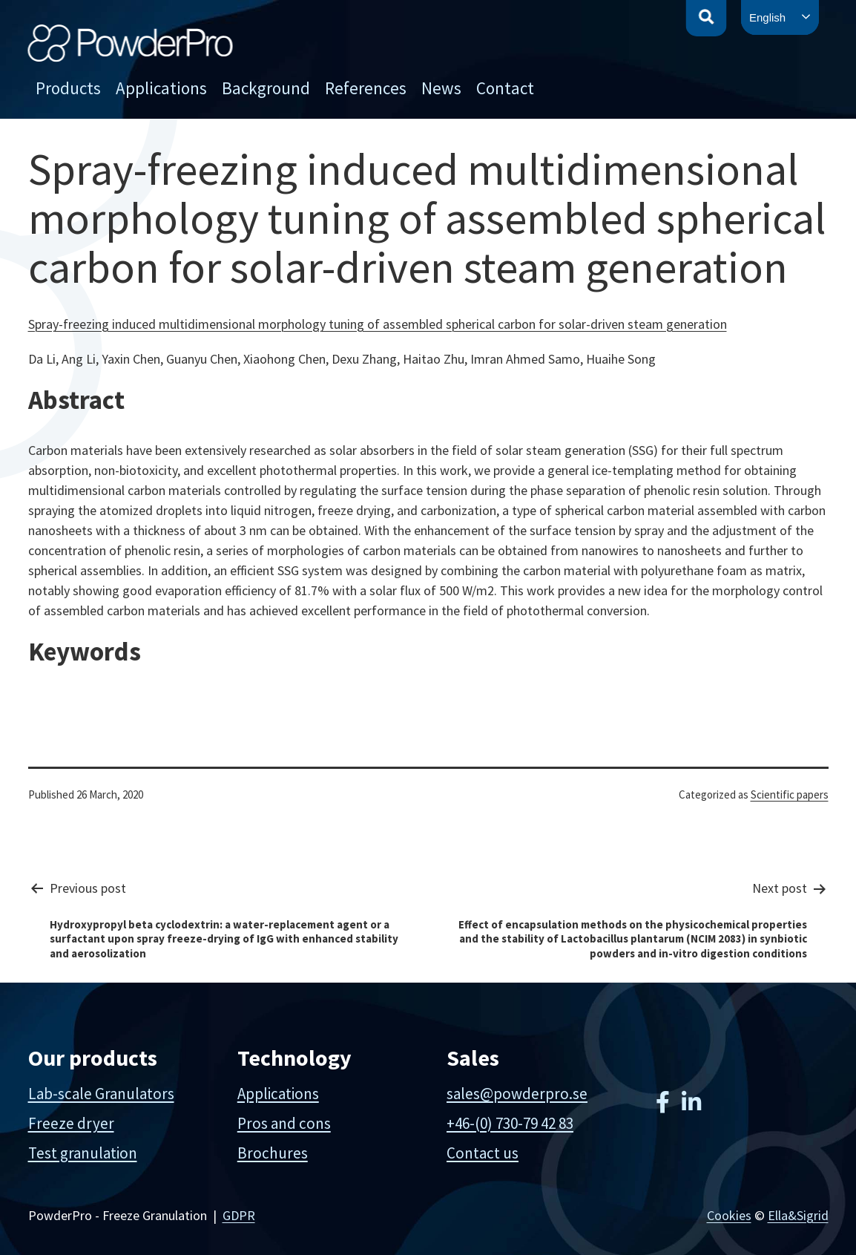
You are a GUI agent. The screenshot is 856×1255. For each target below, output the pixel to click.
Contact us (482, 1153)
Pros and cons (284, 1123)
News (441, 88)
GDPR (239, 1215)
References (365, 88)
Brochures (272, 1153)
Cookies (729, 1215)
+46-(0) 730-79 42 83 (510, 1123)
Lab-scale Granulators (101, 1094)
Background (266, 88)
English (767, 17)
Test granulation (82, 1153)
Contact (505, 88)
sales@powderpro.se (517, 1094)
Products (68, 88)
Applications (161, 88)
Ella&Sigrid (798, 1215)
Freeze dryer (71, 1123)
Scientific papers (790, 794)
